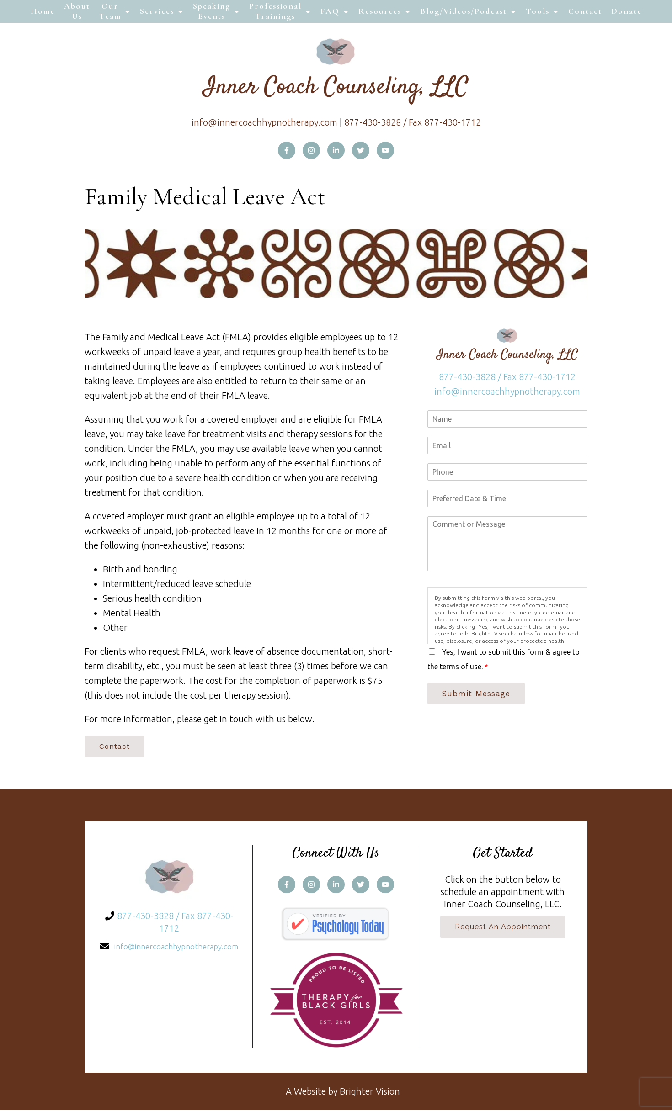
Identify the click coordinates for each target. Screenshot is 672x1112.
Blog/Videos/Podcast (463, 11)
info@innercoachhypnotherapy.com (264, 122)
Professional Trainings (275, 11)
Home (43, 11)
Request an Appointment (503, 929)
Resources (379, 11)
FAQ (330, 11)
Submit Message (478, 694)
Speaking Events (211, 11)
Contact (585, 11)
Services (157, 11)
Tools (537, 11)
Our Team (110, 11)
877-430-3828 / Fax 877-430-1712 (412, 122)
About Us (77, 11)
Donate (626, 11)
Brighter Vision (370, 1093)
